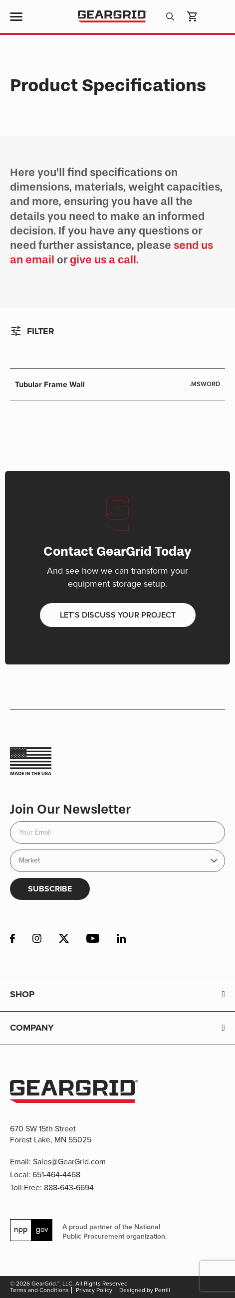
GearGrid (112, 16)
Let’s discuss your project (118, 615)
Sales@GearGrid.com (69, 1161)
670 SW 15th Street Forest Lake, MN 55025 (50, 1134)
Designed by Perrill (144, 1290)
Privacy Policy (94, 1290)
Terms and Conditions (39, 1290)
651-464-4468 (56, 1174)
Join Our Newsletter (70, 809)
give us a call (103, 259)
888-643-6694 (69, 1187)
